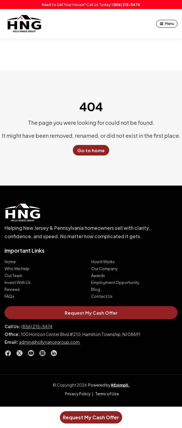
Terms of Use (107, 393)
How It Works (103, 262)
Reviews (12, 289)
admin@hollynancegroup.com (49, 342)
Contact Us (102, 296)
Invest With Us (18, 283)
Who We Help (17, 269)
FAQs (9, 296)
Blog (95, 289)
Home (10, 262)
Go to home (91, 150)
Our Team (13, 276)
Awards (98, 276)
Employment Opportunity (115, 283)
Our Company (104, 269)
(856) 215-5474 (126, 4)
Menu (169, 23)
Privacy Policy (78, 393)
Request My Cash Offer (91, 417)
